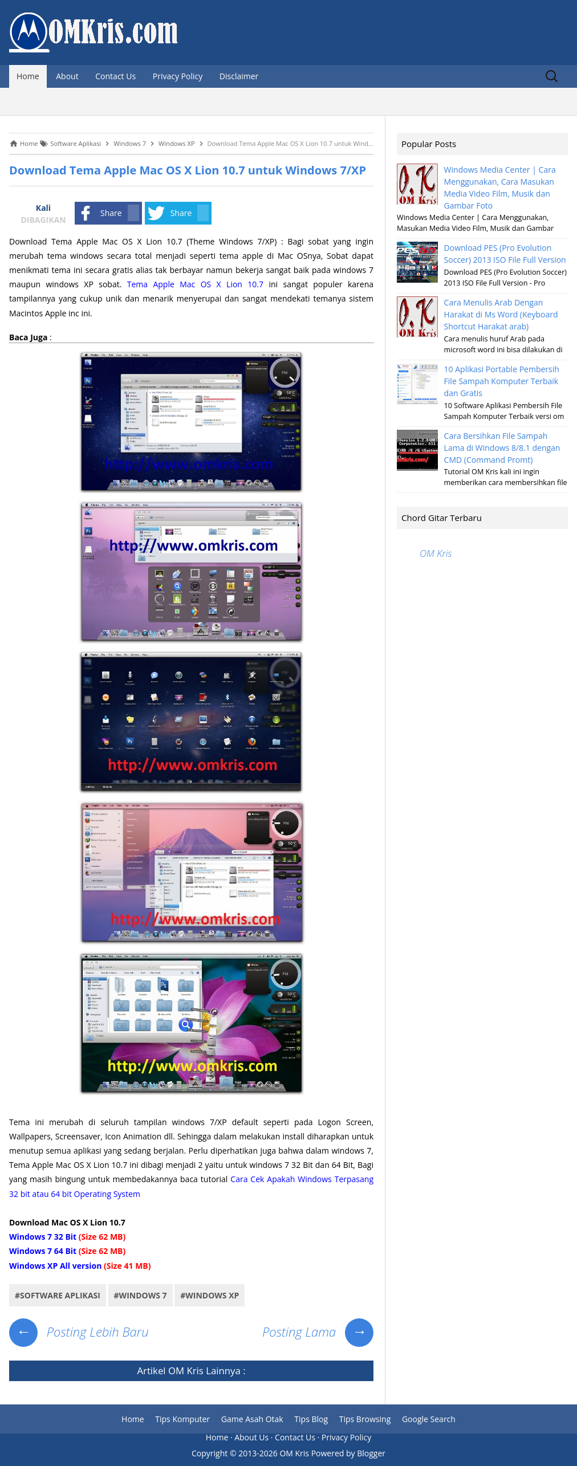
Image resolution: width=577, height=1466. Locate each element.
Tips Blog (311, 1419)
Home (28, 76)
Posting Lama (317, 1331)
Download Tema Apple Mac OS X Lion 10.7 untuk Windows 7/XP (187, 170)
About (67, 76)
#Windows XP (209, 1295)
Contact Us (115, 76)
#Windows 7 (140, 1295)
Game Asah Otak (252, 1419)
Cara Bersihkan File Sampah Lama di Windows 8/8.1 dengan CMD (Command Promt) (502, 447)
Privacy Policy (177, 76)
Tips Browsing (365, 1419)
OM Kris (186, 1370)
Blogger (371, 1453)
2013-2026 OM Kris (273, 1453)
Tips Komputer (182, 1419)
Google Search (429, 1419)
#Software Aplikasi (57, 1295)
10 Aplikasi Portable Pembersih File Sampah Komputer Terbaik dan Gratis (501, 381)
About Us (251, 1437)
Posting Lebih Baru (79, 1331)
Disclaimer (239, 76)
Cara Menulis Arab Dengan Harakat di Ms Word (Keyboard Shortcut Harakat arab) (501, 314)
